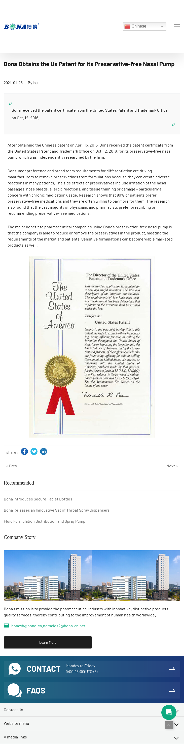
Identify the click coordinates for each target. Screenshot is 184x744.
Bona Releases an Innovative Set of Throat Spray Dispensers (57, 510)
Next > (172, 465)
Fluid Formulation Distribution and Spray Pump (44, 521)
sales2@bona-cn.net (67, 625)
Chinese (135, 26)
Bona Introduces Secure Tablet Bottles (38, 498)
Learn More (47, 642)
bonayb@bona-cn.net (30, 625)
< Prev (11, 465)
